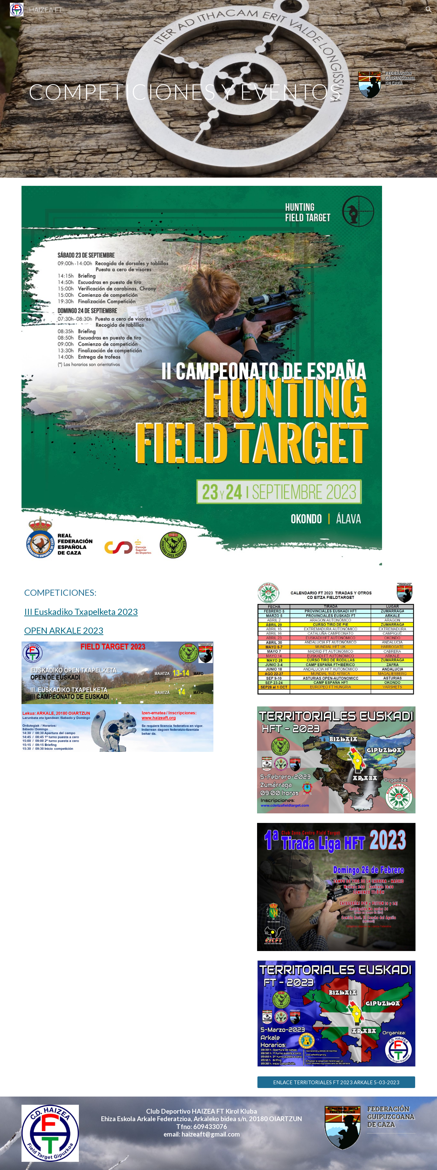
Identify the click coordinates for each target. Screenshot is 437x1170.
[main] (185, 88)
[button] (429, 9)
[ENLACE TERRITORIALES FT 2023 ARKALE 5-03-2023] (336, 1082)
